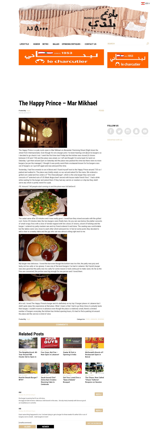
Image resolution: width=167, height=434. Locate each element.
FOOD (88, 319)
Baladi (56, 44)
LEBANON (93, 319)
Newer (45, 426)
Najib (28, 110)
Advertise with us (114, 140)
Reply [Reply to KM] (99, 394)
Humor (36, 44)
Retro (45, 44)
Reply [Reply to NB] (99, 410)
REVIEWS (101, 319)
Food (101, 110)
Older (27, 426)
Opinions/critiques (71, 44)
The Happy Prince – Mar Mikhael (58, 103)
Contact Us (90, 44)
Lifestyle (24, 44)
